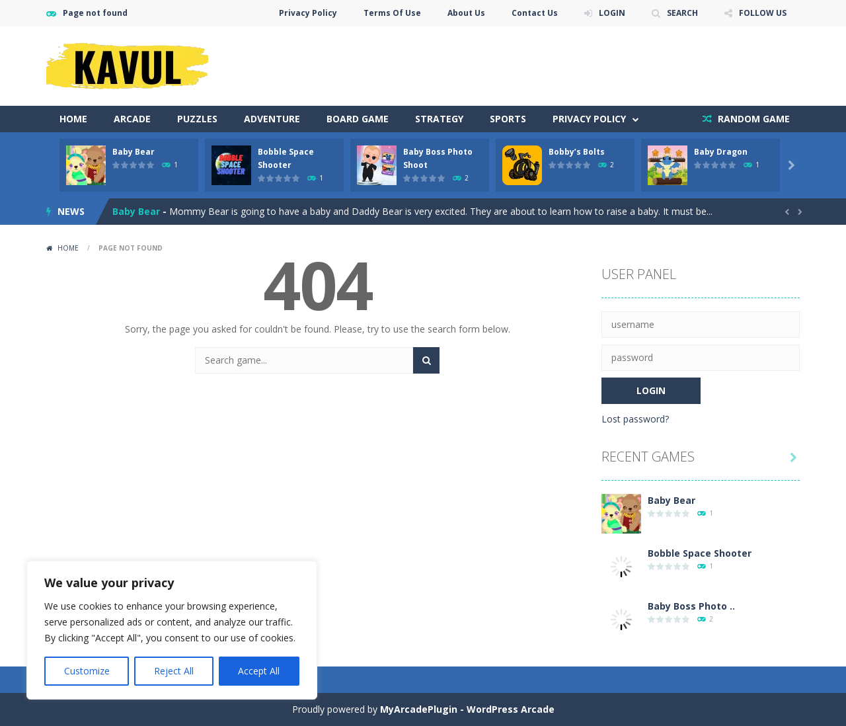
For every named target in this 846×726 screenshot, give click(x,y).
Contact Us (535, 13)
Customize (87, 671)
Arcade (132, 118)
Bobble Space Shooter (699, 553)
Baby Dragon (721, 151)
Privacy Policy (308, 13)
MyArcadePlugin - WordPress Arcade (467, 709)
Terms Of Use (392, 13)
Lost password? (635, 419)
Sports (508, 118)
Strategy (439, 118)
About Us (466, 13)
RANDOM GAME (752, 118)
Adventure (272, 118)
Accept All (259, 671)
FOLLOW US (763, 13)
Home (73, 118)
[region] (171, 630)
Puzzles (197, 118)
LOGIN (612, 13)
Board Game (358, 118)
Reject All (174, 671)
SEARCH (682, 13)
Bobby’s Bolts (577, 151)
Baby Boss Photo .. (691, 606)
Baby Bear (133, 151)
